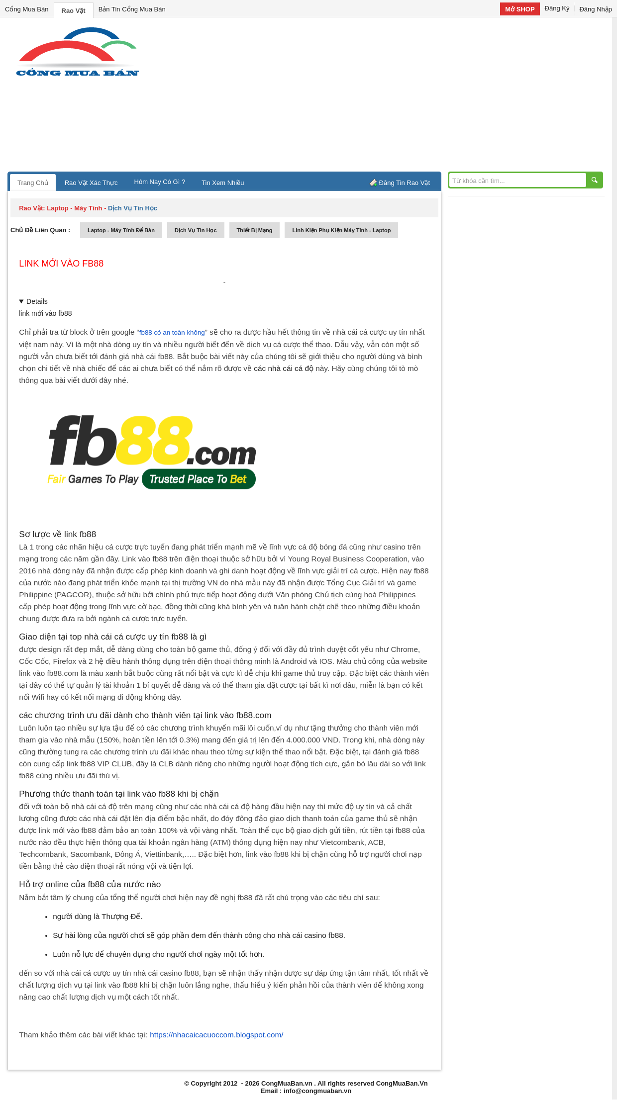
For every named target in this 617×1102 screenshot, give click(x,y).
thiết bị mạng (255, 230)
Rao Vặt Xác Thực (91, 182)
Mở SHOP (519, 9)
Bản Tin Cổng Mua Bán (132, 9)
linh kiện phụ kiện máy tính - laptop (341, 230)
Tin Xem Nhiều (223, 182)
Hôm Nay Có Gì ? (160, 181)
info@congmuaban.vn (317, 1091)
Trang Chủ (32, 182)
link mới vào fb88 (61, 264)
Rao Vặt (74, 10)
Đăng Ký (557, 8)
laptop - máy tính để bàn (121, 230)
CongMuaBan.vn (286, 1083)
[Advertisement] (393, 97)
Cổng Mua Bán (27, 9)
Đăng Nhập (595, 9)
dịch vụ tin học (196, 230)
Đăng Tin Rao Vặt (404, 182)
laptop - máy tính (74, 208)
